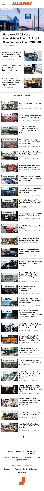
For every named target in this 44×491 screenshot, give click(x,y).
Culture (6, 102)
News (28, 65)
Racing (29, 79)
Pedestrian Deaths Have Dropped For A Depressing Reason (11, 68)
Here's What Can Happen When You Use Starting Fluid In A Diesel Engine (12, 54)
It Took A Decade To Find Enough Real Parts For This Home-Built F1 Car (29, 350)
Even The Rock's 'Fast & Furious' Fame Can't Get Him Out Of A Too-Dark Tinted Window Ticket (29, 401)
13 (16, 293)
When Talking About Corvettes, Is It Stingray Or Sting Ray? (30, 117)
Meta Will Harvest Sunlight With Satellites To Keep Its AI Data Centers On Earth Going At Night (30, 388)
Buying (6, 424)
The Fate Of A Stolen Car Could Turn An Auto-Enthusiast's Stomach (30, 263)
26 (16, 305)
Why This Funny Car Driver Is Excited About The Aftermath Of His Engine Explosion (11, 81)
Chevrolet (7, 114)
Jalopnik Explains (9, 176)
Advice (6, 127)
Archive (20, 451)
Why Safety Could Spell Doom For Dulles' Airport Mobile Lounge (30, 154)
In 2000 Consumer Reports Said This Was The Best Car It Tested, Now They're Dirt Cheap (29, 375)
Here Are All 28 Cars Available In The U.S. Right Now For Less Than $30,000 (22, 38)
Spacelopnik (8, 386)
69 (16, 342)
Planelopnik (8, 152)
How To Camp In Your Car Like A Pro (30, 104)
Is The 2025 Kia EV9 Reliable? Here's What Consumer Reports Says (30, 190)
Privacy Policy (31, 452)
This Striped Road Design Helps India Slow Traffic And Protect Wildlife (29, 142)
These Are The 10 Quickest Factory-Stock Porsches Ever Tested (29, 251)
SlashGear (22, 472)
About (11, 451)
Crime (6, 261)
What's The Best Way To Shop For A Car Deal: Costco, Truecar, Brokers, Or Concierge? (30, 326)
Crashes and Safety (10, 139)
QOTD (6, 336)
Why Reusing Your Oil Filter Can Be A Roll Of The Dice (29, 239)
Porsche (7, 249)
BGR (25, 469)
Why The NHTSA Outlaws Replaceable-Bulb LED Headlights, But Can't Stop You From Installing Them (30, 313)
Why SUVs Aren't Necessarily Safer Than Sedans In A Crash (30, 414)
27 (16, 318)
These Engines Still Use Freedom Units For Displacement (27, 288)
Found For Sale (7, 9)
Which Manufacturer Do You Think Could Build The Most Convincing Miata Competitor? (30, 338)
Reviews (6, 348)
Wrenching (30, 52)
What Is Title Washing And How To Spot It (30, 227)
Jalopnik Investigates (8, 299)
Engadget (8, 469)
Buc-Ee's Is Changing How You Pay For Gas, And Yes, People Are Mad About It (30, 301)
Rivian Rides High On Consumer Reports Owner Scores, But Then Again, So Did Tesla (30, 129)
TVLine (18, 469)
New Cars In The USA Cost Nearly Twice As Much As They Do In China (30, 426)
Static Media (15, 457)
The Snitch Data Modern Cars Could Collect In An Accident (29, 166)
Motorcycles (8, 200)
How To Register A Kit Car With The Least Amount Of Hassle (30, 215)
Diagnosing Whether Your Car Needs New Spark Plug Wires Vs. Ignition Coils (30, 178)
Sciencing (33, 469)
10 (16, 367)
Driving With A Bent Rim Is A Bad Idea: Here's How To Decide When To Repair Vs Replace (29, 276)
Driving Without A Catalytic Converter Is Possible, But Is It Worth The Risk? (30, 362)
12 (16, 418)
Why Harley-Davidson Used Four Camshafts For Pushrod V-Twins (30, 202)
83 (16, 430)
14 (16, 392)
